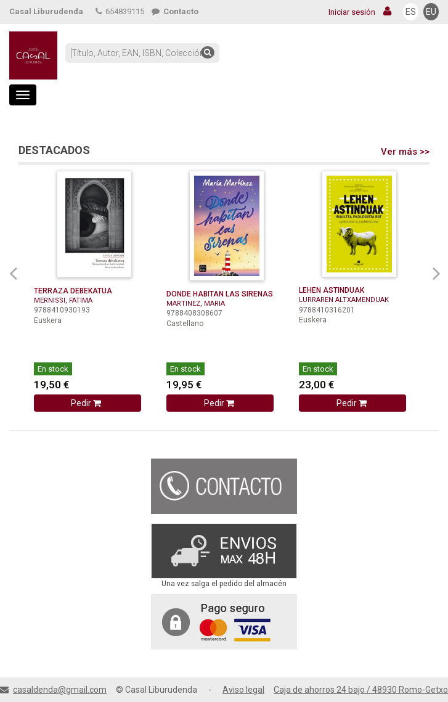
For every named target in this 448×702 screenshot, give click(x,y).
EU (431, 12)
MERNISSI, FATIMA (63, 300)
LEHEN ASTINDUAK (331, 290)
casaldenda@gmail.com (60, 690)
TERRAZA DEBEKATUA (73, 291)
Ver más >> (405, 151)
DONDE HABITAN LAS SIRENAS (219, 294)
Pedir (87, 403)
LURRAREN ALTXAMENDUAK (344, 300)
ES (410, 12)
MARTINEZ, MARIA (195, 304)
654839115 (120, 11)
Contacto (175, 11)
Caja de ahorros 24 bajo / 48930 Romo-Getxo (361, 690)
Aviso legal (243, 690)
